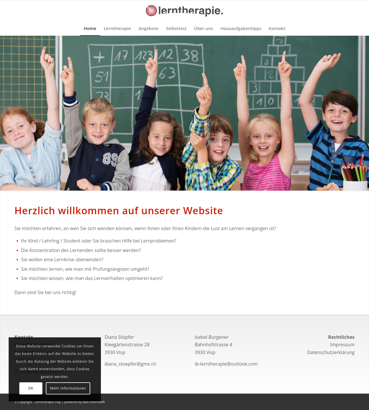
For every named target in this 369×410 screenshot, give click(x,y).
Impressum (342, 344)
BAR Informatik (94, 402)
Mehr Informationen (68, 388)
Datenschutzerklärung (331, 352)
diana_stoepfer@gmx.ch (130, 364)
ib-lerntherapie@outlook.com (226, 364)
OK (30, 388)
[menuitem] (90, 28)
